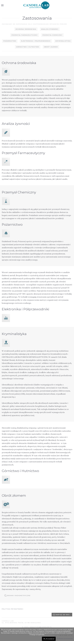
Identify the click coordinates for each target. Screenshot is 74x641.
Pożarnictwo (9, 41)
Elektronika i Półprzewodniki (36, 41)
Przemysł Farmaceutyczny (25, 35)
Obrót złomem (51, 47)
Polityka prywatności (12, 609)
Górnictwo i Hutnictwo (27, 47)
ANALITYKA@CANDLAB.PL (41, 627)
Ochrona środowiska (26, 29)
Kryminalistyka (63, 41)
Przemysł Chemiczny (52, 35)
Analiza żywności (49, 29)
